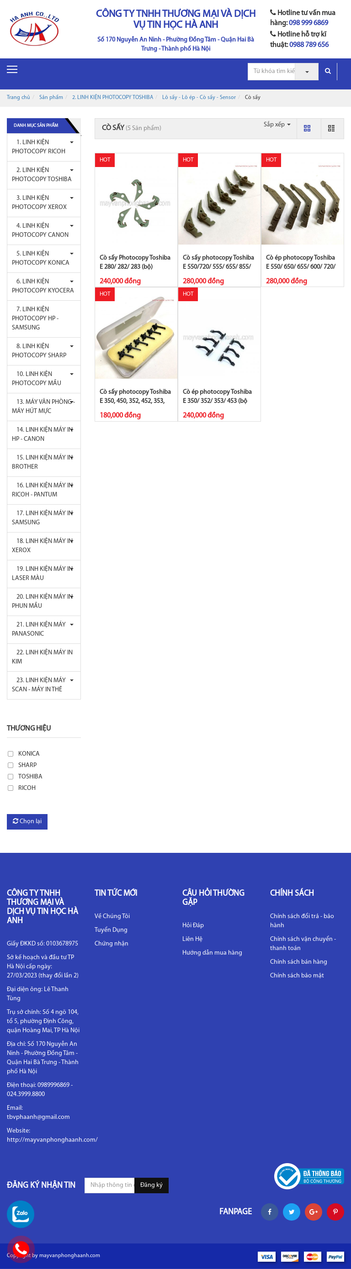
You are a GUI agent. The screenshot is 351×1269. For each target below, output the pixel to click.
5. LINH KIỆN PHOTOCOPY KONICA (40, 258)
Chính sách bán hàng (298, 962)
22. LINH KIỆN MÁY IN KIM (42, 657)
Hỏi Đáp (193, 925)
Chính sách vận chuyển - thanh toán (303, 944)
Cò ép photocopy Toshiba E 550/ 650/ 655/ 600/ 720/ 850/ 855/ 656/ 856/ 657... (300, 267)
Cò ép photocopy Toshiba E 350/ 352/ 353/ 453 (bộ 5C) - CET (217, 401)
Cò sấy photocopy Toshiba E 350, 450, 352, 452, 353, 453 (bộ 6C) (135, 401)
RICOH (27, 788)
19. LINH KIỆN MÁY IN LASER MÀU (42, 574)
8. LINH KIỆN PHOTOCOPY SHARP (39, 351)
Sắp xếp (277, 124)
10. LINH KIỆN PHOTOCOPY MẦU (36, 379)
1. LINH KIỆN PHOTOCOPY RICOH (38, 147)
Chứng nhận (111, 943)
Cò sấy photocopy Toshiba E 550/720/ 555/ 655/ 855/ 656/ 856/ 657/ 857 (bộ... (218, 267)
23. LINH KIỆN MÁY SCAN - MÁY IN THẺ (39, 685)
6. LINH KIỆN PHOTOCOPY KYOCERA (43, 286)
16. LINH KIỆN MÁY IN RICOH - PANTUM (42, 490)
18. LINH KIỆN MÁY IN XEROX (42, 546)
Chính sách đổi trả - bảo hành (302, 921)
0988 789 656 (309, 45)
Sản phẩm (51, 97)
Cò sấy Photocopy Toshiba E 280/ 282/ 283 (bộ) (135, 263)
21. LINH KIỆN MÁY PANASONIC (39, 629)
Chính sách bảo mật (297, 975)
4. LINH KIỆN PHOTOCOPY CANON (40, 231)
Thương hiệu (29, 728)
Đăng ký (151, 1185)
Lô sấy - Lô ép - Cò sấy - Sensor (199, 97)
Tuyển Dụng (111, 930)
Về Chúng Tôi (112, 916)
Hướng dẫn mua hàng (212, 953)
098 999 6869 (308, 23)
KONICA (29, 754)
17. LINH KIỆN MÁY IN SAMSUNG (42, 518)
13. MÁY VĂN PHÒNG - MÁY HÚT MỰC (43, 407)
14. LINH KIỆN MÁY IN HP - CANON (42, 435)
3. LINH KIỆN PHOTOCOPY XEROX (39, 203)
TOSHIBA (30, 776)
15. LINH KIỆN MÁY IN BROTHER (42, 462)
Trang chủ (18, 97)
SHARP (27, 765)
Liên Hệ (192, 939)
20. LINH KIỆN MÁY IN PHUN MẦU (42, 602)
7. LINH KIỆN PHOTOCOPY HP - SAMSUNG (35, 318)
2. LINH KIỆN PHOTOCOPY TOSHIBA (112, 97)
